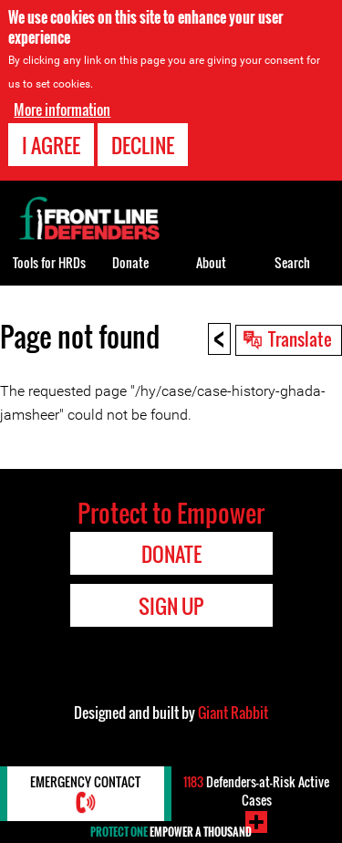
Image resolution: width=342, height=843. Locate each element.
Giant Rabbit (233, 712)
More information (62, 109)
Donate (130, 262)
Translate (300, 338)
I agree (51, 145)
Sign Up (171, 605)
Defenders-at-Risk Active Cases (256, 790)
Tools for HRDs (49, 262)
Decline (142, 145)
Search (292, 262)
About (211, 262)
